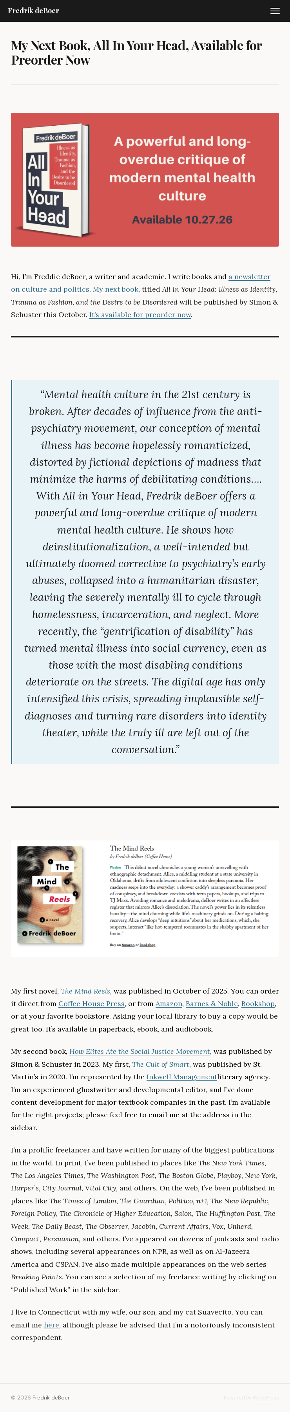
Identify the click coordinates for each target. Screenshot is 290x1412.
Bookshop (258, 1003)
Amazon (169, 1003)
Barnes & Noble (212, 1003)
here (51, 1324)
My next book (115, 289)
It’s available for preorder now (140, 314)
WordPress (266, 1397)
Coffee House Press (91, 1003)
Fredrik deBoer (33, 10)
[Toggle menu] (275, 10)
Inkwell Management (182, 1076)
